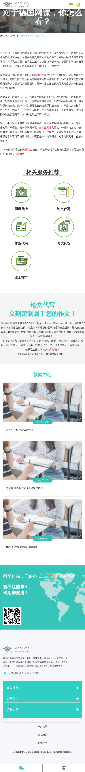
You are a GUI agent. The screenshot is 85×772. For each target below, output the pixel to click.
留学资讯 (14, 36)
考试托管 (63, 243)
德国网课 (42, 75)
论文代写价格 (50, 349)
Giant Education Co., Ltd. (38, 751)
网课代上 (27, 149)
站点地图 (42, 726)
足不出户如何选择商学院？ (21, 430)
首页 (5, 36)
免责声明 (42, 742)
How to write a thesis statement (21, 546)
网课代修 (15, 154)
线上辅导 (21, 277)
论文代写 (63, 209)
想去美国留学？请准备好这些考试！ (25, 488)
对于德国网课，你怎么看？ (34, 36)
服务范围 (12, 688)
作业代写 (21, 243)
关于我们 (12, 698)
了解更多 (12, 709)
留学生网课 (45, 127)
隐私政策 (42, 734)
